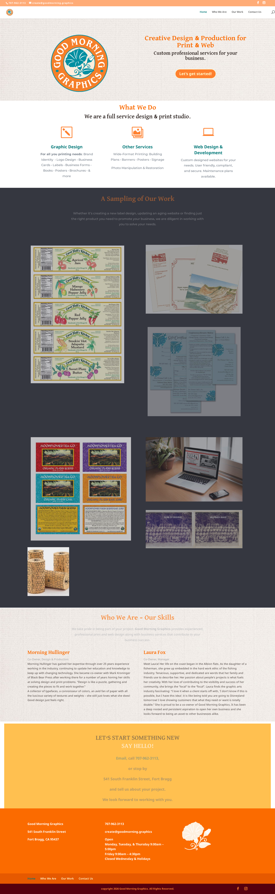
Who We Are (219, 12)
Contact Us (254, 12)
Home (203, 12)
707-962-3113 (114, 824)
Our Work (237, 12)
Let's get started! (195, 73)
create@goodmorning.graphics (128, 832)
